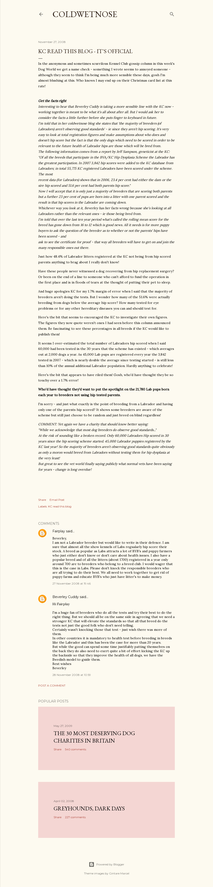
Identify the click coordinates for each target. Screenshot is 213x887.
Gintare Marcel (119, 873)
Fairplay (58, 531)
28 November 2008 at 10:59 (71, 675)
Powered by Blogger (106, 864)
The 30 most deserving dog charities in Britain (94, 736)
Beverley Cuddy (65, 597)
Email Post (57, 500)
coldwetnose (84, 14)
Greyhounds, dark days (89, 808)
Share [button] (42, 500)
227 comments (75, 817)
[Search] (172, 13)
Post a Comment (51, 685)
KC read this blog (59, 506)
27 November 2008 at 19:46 (71, 583)
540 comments (75, 749)
